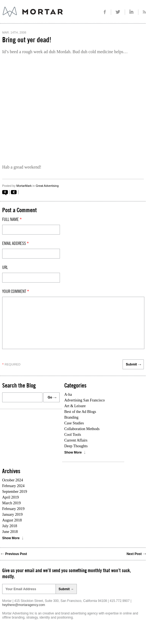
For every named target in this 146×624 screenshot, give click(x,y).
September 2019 (14, 492)
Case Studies (74, 423)
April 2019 (10, 497)
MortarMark (24, 185)
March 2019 (11, 503)
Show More (73, 452)
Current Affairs (75, 440)
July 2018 (9, 526)
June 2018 (10, 532)
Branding (71, 417)
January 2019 (12, 514)
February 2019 (13, 509)
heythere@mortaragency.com (23, 605)
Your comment (15, 291)
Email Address (15, 243)
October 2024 (12, 480)
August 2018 (12, 520)
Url (5, 267)
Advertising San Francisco (84, 400)
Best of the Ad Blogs (80, 412)
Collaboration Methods (82, 429)
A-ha (68, 394)
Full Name (12, 219)
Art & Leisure (75, 406)
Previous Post (16, 554)
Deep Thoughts (76, 446)
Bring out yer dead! (26, 40)
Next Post (134, 554)
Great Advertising (47, 185)
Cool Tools (72, 435)
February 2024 (13, 486)
